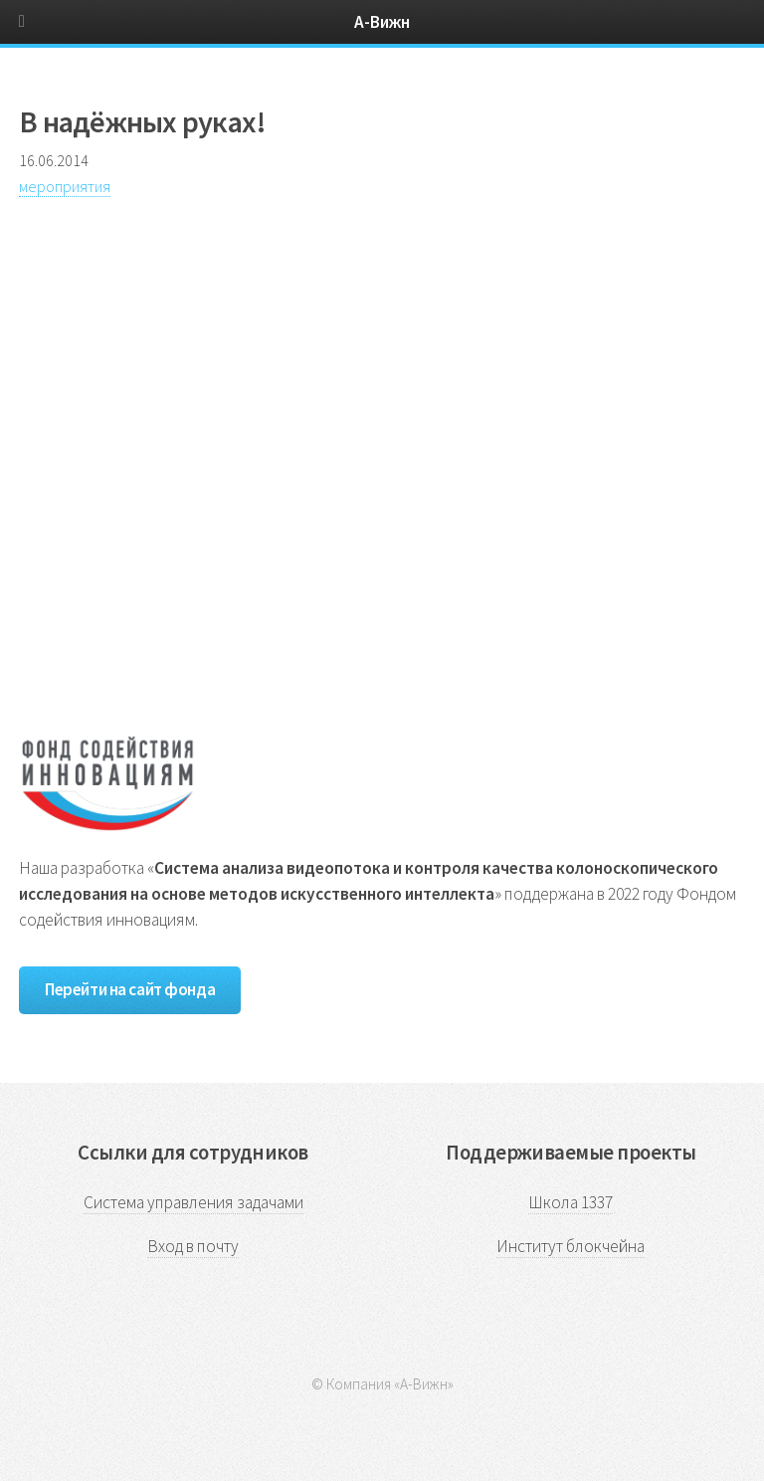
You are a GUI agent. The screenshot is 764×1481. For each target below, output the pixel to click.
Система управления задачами (193, 1202)
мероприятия (64, 186)
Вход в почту (193, 1246)
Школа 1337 (570, 1202)
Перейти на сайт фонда (130, 989)
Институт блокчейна (570, 1246)
